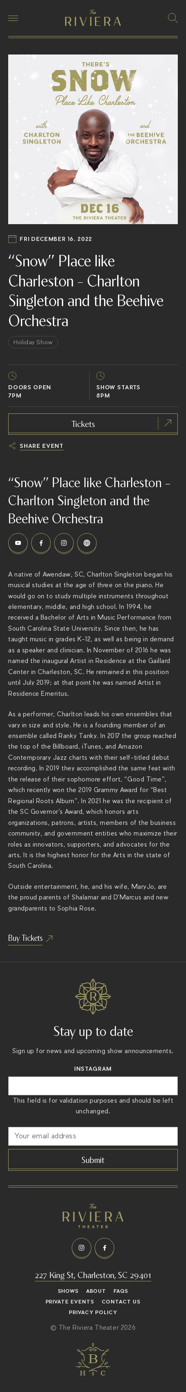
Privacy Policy (93, 1312)
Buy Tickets (25, 937)
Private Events (70, 1302)
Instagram (93, 1068)
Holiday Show (33, 342)
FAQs (121, 1291)
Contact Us (121, 1302)
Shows (68, 1291)
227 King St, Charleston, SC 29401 (93, 1274)
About (96, 1291)
